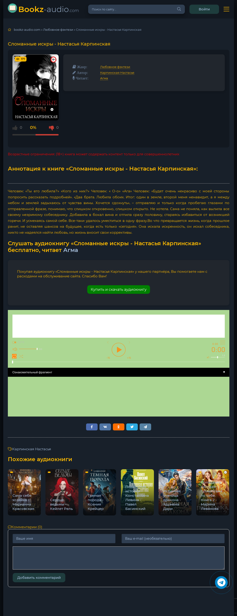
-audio (48, 9)
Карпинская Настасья (117, 72)
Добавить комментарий (39, 577)
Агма (104, 78)
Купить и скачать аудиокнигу (119, 289)
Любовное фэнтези (115, 67)
